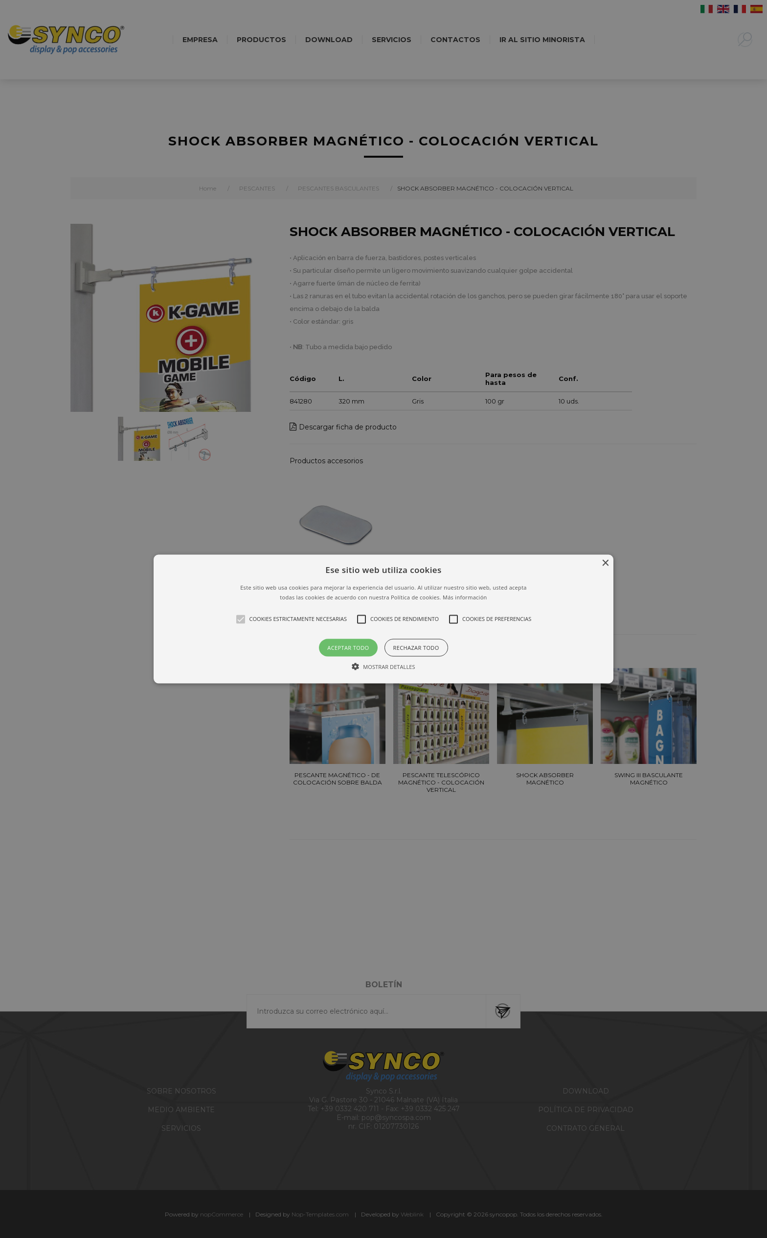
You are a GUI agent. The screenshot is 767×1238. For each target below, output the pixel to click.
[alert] (383, 619)
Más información (465, 596)
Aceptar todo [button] (348, 647)
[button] (384, 619)
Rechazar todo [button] (416, 647)
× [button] (605, 563)
